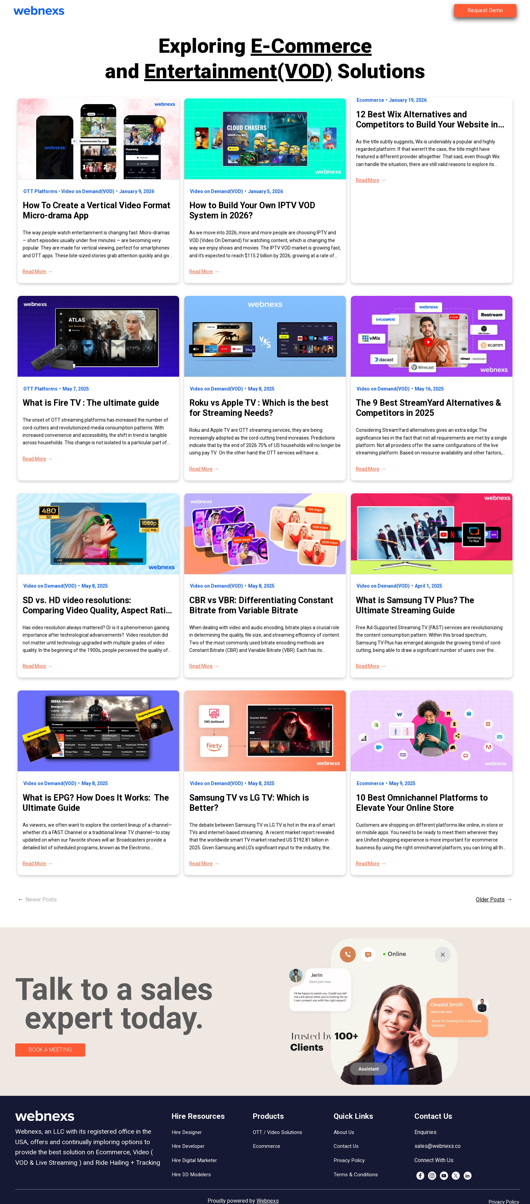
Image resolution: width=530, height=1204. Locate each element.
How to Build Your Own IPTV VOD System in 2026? (252, 210)
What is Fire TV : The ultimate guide (92, 403)
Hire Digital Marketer (194, 1160)
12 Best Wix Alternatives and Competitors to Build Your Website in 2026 (427, 120)
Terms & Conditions (356, 1175)
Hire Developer (188, 1146)
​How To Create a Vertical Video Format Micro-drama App (96, 210)
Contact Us (346, 1146)
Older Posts (490, 899)
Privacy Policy (349, 1160)
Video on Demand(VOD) (87, 191)
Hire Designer (187, 1132)
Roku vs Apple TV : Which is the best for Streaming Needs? (259, 408)
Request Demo (485, 10)
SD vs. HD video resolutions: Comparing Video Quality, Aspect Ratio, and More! (98, 605)
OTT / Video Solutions (277, 1132)
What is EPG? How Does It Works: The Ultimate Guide (96, 803)
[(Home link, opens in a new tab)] (44, 10)
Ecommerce (370, 100)
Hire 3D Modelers (191, 1175)
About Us (344, 1132)
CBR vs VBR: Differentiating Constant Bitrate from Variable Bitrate (261, 605)
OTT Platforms (40, 191)
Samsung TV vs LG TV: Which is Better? (249, 803)
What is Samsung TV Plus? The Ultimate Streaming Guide (415, 605)
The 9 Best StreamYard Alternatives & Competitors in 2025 (428, 408)
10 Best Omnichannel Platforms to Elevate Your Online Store (422, 803)
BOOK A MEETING (50, 1049)
